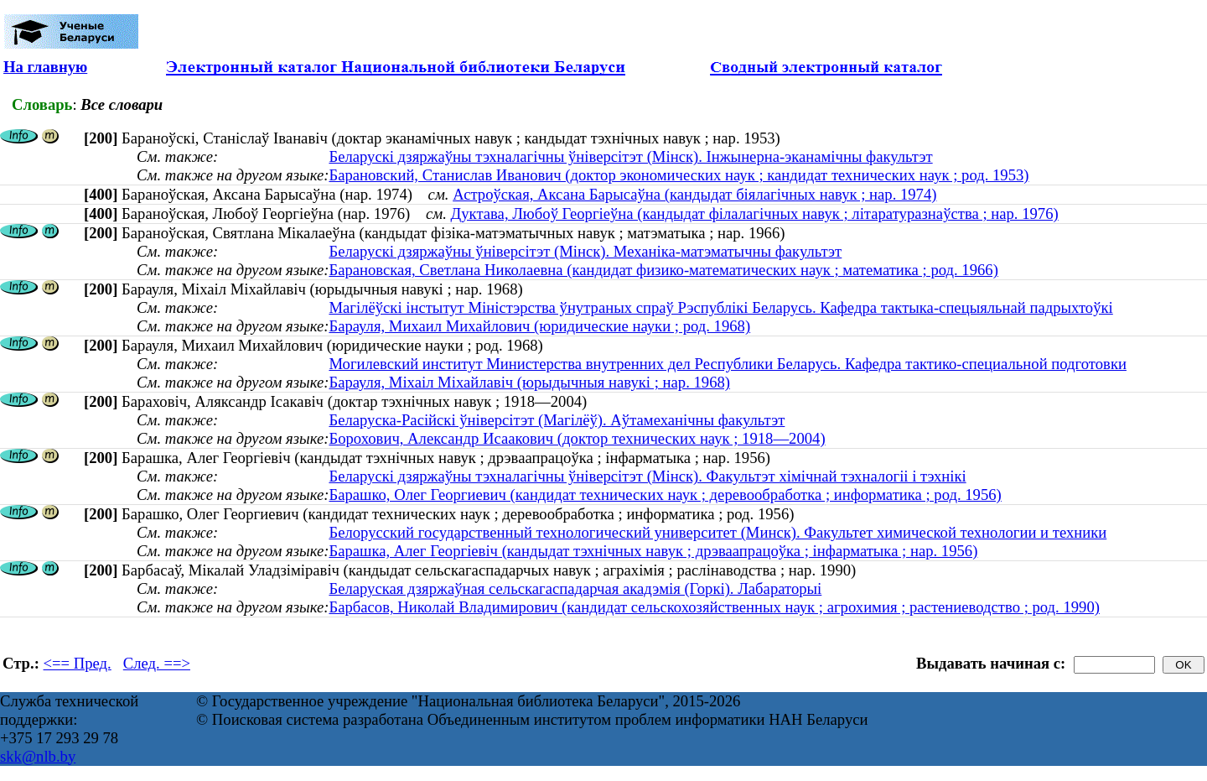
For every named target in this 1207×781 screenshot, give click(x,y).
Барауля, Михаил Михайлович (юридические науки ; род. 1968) (539, 326)
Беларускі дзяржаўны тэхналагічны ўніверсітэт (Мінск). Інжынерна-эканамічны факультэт (630, 156)
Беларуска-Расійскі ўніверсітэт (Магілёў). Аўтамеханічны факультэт (557, 420)
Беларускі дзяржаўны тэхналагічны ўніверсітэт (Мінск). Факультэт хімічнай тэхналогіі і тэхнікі (647, 476)
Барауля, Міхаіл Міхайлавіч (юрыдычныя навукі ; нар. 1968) (529, 382)
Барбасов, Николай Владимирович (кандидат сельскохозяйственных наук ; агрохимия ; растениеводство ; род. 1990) (714, 607)
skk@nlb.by (37, 756)
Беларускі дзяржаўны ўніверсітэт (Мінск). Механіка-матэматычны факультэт (585, 251)
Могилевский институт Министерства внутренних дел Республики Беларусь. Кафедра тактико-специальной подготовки (728, 363)
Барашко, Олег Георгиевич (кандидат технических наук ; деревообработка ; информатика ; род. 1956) (665, 494)
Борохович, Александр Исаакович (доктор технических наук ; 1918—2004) (577, 438)
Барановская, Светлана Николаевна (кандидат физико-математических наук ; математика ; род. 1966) (663, 270)
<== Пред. (77, 663)
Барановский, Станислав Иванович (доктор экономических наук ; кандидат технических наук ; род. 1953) (678, 175)
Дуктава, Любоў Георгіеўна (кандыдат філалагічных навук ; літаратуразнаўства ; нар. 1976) (755, 213)
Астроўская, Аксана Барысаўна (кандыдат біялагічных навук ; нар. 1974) (694, 194)
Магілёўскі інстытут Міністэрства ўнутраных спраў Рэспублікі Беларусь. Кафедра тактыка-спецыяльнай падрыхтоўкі (720, 307)
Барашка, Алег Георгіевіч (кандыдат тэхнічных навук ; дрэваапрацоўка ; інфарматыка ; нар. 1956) (653, 551)
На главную (45, 66)
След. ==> (156, 663)
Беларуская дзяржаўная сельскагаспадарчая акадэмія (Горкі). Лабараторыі (575, 588)
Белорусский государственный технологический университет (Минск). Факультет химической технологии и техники (717, 532)
